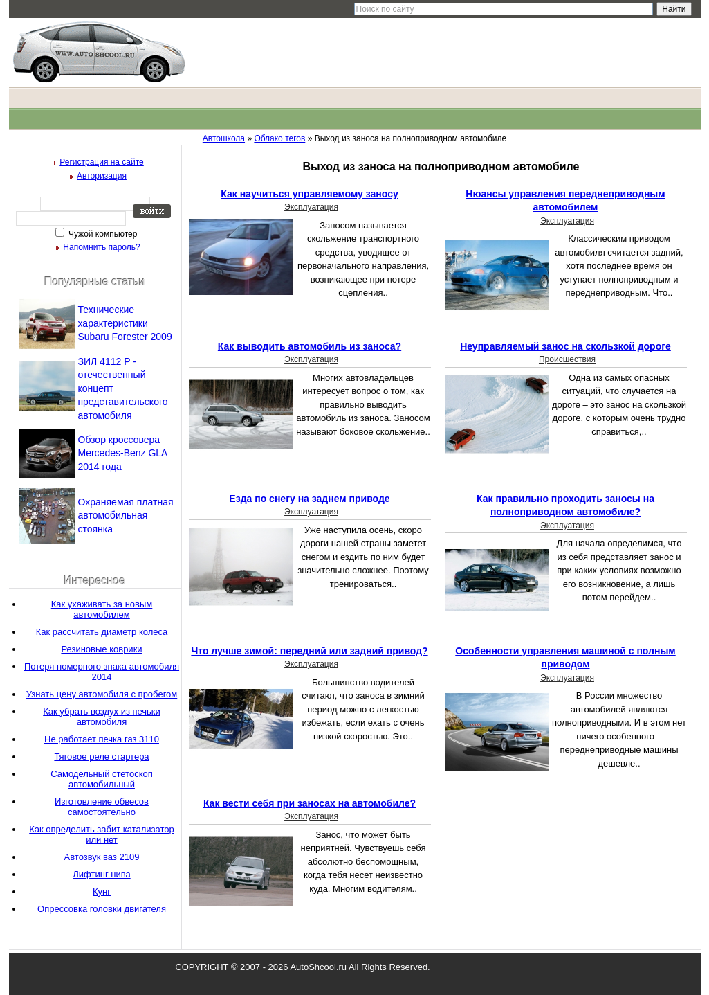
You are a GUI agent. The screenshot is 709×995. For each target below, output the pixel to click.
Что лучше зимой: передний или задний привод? (309, 650)
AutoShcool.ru (318, 967)
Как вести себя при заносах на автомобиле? (309, 803)
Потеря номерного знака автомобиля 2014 (101, 671)
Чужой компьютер (102, 234)
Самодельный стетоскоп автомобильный (101, 779)
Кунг (102, 891)
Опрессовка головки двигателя (101, 909)
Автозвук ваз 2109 (102, 857)
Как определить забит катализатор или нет (101, 834)
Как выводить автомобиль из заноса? (309, 346)
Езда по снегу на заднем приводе (309, 498)
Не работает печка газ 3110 (101, 739)
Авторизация (102, 176)
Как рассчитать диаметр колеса (101, 632)
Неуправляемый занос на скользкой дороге (565, 346)
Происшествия (567, 359)
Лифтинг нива (101, 874)
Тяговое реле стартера (101, 756)
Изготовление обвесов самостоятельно (102, 806)
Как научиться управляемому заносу (309, 193)
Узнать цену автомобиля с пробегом (102, 694)
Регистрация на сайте (101, 162)
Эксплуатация (311, 207)
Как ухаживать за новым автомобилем (102, 609)
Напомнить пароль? (101, 247)
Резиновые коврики (101, 649)
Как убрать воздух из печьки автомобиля (101, 716)
